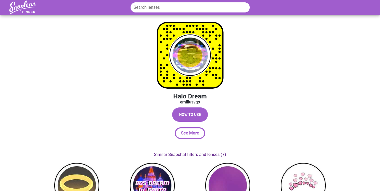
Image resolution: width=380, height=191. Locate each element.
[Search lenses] (190, 7)
